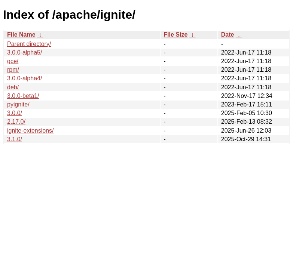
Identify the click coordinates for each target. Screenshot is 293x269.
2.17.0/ (16, 121)
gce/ (12, 61)
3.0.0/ (14, 113)
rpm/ (13, 70)
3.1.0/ (14, 139)
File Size (175, 34)
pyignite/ (18, 104)
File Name (21, 34)
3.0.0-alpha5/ (24, 52)
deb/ (13, 87)
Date (227, 34)
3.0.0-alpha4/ (24, 78)
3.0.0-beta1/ (23, 96)
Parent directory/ (29, 44)
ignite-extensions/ (30, 130)
